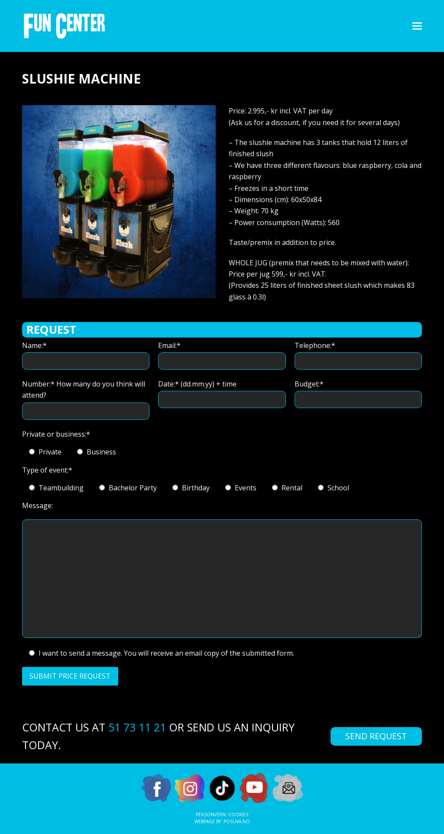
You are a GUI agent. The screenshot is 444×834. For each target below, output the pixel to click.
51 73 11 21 (137, 727)
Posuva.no (237, 821)
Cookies (238, 814)
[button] (417, 25)
